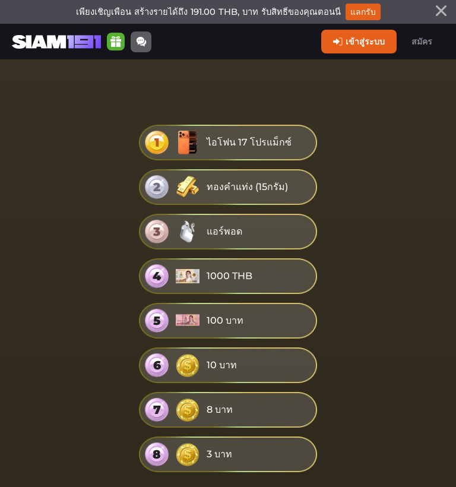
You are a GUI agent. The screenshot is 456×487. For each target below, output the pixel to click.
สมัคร (421, 41)
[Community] (141, 41)
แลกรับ (363, 12)
